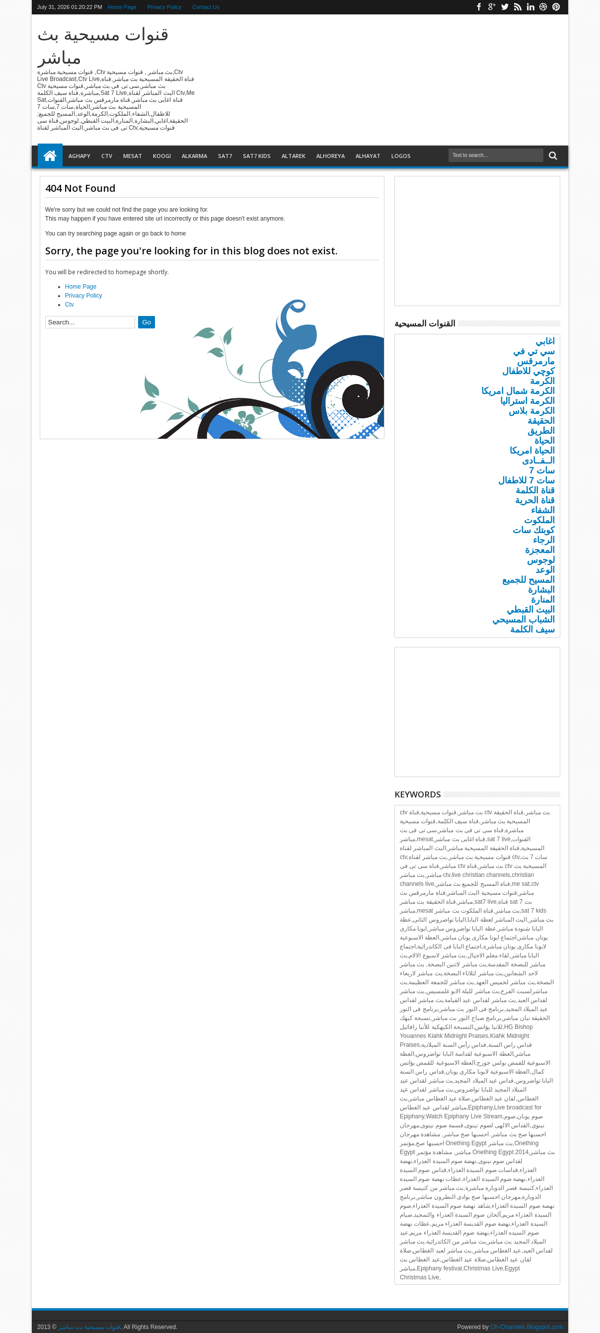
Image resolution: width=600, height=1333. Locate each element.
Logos (401, 155)
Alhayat (368, 155)
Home (50, 156)
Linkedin (530, 7)
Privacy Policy (164, 7)
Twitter (504, 7)
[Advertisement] (212, 543)
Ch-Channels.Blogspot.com (526, 1327)
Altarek (293, 155)
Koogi (162, 155)
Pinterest (556, 7)
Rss (517, 7)
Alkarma (194, 155)
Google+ (491, 7)
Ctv (106, 155)
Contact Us (205, 7)
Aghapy (79, 155)
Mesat (132, 155)
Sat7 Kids (257, 155)
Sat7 (225, 155)
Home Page (122, 7)
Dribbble (543, 7)
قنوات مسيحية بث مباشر (89, 1327)
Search (552, 156)
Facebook (478, 7)
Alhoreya (330, 155)
